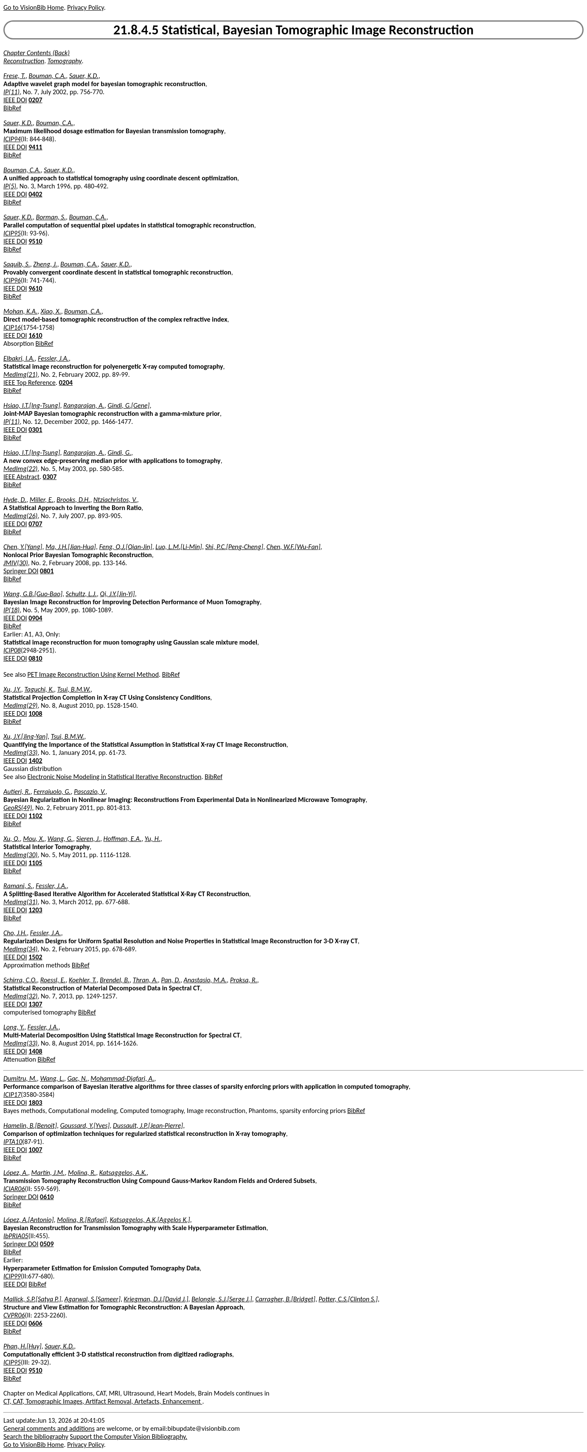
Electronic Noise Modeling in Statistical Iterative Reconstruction (115, 777)
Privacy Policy (85, 7)
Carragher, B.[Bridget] (285, 1299)
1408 (35, 1051)
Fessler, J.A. (53, 358)
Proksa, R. (243, 980)
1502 (35, 957)
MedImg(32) (20, 996)
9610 (35, 288)
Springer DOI (20, 571)
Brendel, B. (114, 980)
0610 (46, 1197)
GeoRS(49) (17, 808)
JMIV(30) (15, 563)
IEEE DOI (15, 100)
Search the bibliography (35, 1436)
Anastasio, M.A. (205, 980)
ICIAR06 (14, 1189)
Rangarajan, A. (83, 405)
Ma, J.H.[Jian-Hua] (70, 547)
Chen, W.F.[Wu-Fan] (293, 547)
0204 (66, 382)
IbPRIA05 (15, 1236)
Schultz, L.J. (81, 594)
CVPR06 (14, 1315)
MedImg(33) (20, 752)
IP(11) (11, 92)
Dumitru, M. (20, 1078)
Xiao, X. (51, 311)
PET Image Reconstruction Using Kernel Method (93, 674)
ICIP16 (12, 327)
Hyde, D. (14, 500)
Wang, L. (52, 1078)
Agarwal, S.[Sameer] (93, 1299)
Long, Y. (13, 1027)
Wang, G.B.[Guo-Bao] (32, 594)
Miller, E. (41, 500)
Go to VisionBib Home (33, 7)
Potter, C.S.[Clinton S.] (348, 1299)
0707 (35, 524)
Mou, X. (33, 839)
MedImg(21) (20, 374)
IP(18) (11, 610)
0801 (46, 571)
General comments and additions (49, 1428)
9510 (35, 241)
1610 (35, 335)
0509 (46, 1244)
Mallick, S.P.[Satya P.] (32, 1299)
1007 (35, 1150)
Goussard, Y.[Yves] (85, 1125)
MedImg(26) (20, 516)
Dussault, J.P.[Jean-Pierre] (148, 1125)
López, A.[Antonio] (28, 1220)
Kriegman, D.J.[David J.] (156, 1299)
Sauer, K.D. (83, 76)
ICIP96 (12, 280)
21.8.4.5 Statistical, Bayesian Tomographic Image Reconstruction (293, 30)
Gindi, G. (119, 452)
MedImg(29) (20, 705)
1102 (35, 816)
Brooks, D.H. (73, 500)
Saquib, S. (16, 264)
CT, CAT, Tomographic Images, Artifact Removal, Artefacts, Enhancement (102, 1401)
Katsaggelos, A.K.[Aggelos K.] (150, 1220)
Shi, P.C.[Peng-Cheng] (234, 547)
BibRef (12, 108)
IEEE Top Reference (29, 382)
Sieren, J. (88, 839)
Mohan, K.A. (20, 311)
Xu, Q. (11, 839)
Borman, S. (51, 217)
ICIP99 (12, 1276)
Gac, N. (77, 1078)
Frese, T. (14, 76)
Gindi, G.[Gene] (128, 405)
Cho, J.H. (15, 933)
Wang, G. (60, 839)
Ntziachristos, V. (115, 500)
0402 (35, 194)
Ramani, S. (18, 886)
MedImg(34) (20, 949)
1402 (35, 761)
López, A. (15, 1173)
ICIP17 (12, 1094)
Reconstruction (23, 61)
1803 (35, 1103)
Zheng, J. (45, 264)
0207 (35, 100)
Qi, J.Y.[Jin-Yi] (117, 594)
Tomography (65, 61)
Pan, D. (170, 980)
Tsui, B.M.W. (74, 689)
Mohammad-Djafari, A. (122, 1078)
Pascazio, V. (89, 792)
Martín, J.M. (48, 1173)
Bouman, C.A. (47, 76)
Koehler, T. (83, 980)
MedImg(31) (20, 902)
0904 (35, 618)
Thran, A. (145, 980)
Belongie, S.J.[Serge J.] (221, 1299)
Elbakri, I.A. (19, 358)
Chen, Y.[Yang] (22, 547)
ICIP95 (12, 233)
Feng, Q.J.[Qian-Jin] (125, 547)
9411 (35, 147)
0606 (35, 1323)
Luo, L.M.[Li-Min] (178, 547)
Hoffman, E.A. (123, 839)
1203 (35, 910)
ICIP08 (12, 650)
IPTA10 (12, 1142)
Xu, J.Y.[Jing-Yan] (25, 736)
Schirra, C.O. (20, 980)
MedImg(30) (20, 855)
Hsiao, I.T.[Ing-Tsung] (31, 405)
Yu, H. (152, 839)
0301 (35, 430)
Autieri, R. (17, 792)
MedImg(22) (20, 469)
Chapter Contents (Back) (36, 53)
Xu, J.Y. (12, 689)
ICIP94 (12, 139)
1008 (35, 713)
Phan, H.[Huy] (22, 1346)
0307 (49, 477)
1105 (35, 863)
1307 (35, 1004)
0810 (35, 658)
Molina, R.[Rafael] (82, 1220)
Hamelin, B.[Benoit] (30, 1125)
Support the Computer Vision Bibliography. (129, 1436)
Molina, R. (82, 1173)
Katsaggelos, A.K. (123, 1173)
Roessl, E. (53, 980)
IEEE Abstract (21, 477)
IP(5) (9, 186)
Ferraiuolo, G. (52, 792)
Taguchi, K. (39, 689)
